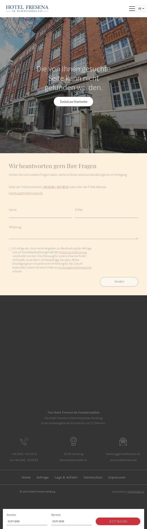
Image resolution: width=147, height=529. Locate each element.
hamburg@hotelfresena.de (26, 193)
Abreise (56, 515)
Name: (13, 210)
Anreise (11, 515)
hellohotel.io (136, 491)
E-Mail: (79, 210)
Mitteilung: (15, 227)
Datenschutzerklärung (73, 252)
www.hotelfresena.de (123, 460)
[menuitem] (26, 477)
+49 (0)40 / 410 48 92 (55, 187)
